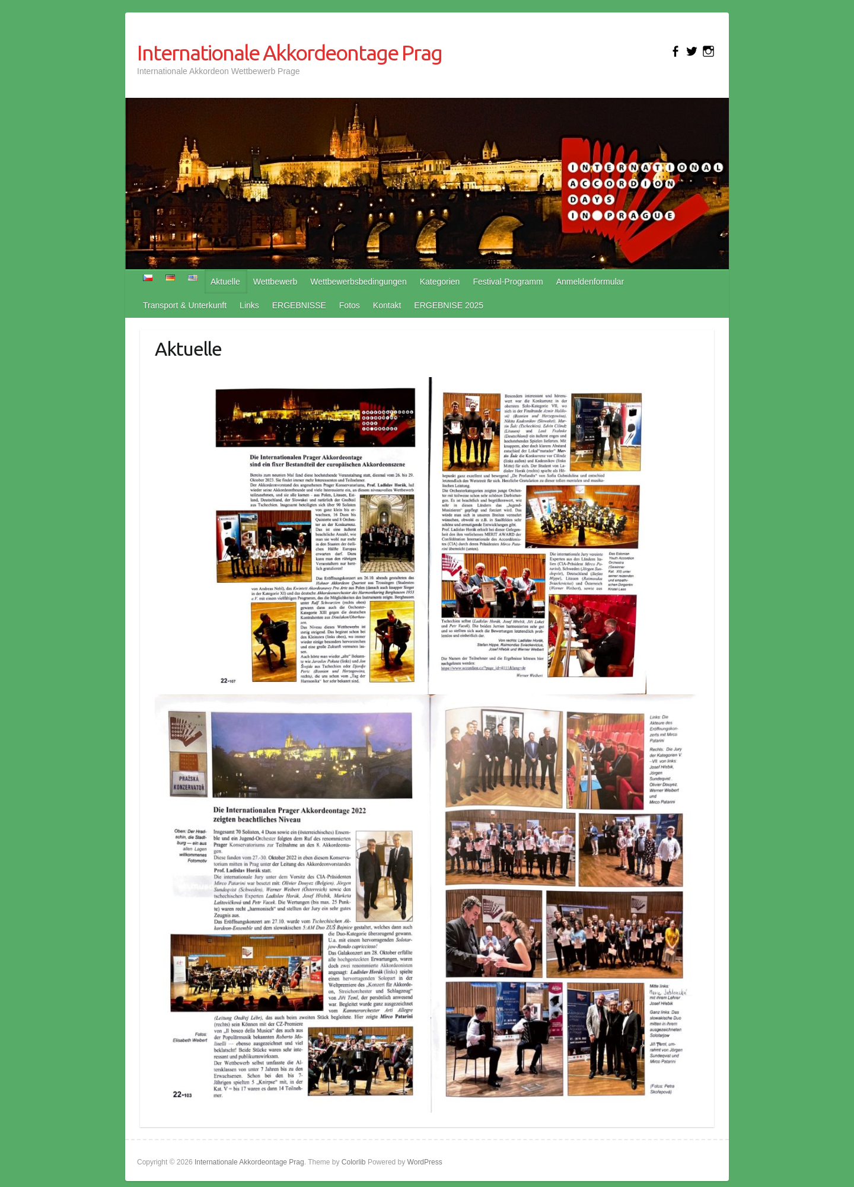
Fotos (349, 305)
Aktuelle (225, 281)
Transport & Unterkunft (185, 305)
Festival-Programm (508, 281)
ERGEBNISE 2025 (448, 305)
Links (249, 305)
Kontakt (387, 305)
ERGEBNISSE (299, 305)
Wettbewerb (275, 281)
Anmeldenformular (590, 281)
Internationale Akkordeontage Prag (289, 52)
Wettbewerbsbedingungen (358, 281)
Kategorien (440, 281)
